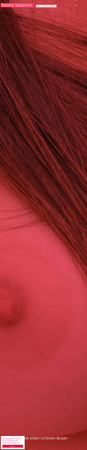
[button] (70, 5)
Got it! (13, 446)
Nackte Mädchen (16, 5)
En (84, 3)
